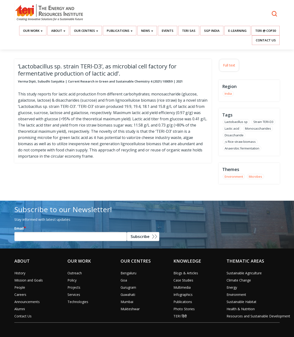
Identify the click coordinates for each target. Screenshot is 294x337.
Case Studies (183, 280)
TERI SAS (188, 30)
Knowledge (187, 261)
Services (73, 294)
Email (19, 228)
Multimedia (182, 287)
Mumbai (127, 301)
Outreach (74, 273)
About (58, 30)
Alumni (19, 309)
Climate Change (239, 280)
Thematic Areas (245, 261)
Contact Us (266, 40)
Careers (20, 294)
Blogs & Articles (185, 273)
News (147, 30)
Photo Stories (184, 309)
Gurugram (128, 287)
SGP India (212, 30)
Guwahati (128, 294)
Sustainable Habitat (241, 301)
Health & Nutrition (241, 309)
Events (167, 30)
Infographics (183, 294)
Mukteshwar (130, 309)
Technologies (77, 301)
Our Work (33, 30)
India (228, 93)
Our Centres (86, 30)
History (19, 273)
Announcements (27, 301)
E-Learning (237, 30)
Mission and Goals (28, 280)
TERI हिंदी (180, 316)
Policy (72, 280)
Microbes (255, 176)
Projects (73, 287)
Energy (232, 287)
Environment (234, 176)
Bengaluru (128, 273)
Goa (124, 280)
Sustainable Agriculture (244, 273)
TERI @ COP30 (265, 30)
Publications (120, 30)
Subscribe (140, 236)
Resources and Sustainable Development (258, 316)
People (19, 287)
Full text (229, 65)
